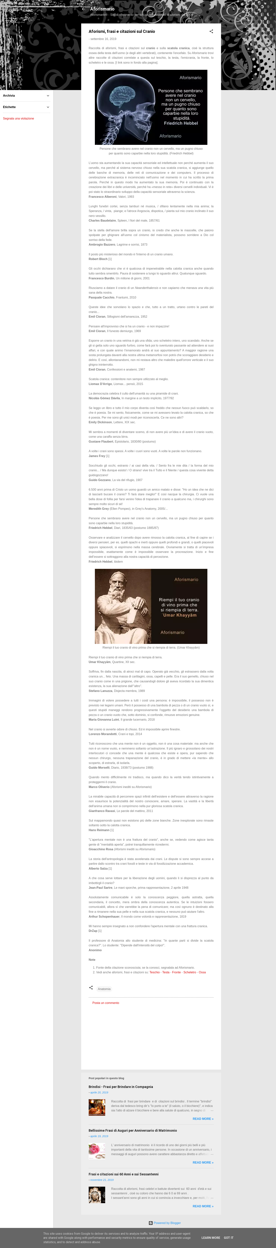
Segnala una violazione (18, 118)
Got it (229, 1238)
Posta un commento (105, 1002)
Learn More (211, 1238)
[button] (211, 32)
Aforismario (102, 9)
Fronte (176, 972)
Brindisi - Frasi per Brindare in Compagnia (121, 1087)
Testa (165, 972)
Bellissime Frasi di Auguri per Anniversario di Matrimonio (133, 1130)
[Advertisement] (236, 79)
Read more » (203, 1118)
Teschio (154, 972)
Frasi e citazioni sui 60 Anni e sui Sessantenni (124, 1174)
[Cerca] (246, 10)
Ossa (202, 972)
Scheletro (189, 972)
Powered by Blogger (164, 1223)
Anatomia (104, 989)
